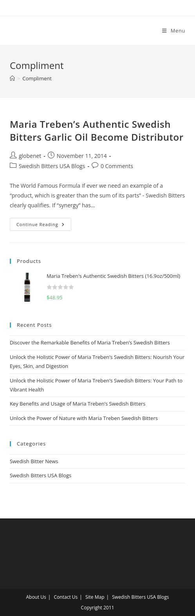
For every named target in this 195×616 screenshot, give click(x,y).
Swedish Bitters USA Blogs (52, 166)
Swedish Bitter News (34, 461)
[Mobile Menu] (170, 30)
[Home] (12, 78)
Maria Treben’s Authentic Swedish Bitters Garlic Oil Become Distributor (97, 131)
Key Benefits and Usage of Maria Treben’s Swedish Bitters (78, 403)
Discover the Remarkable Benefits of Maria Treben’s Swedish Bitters (90, 342)
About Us (36, 597)
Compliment (37, 78)
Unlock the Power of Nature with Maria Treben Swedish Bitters (84, 418)
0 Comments (117, 166)
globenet (30, 155)
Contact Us (66, 597)
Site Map (95, 597)
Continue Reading (43, 222)
